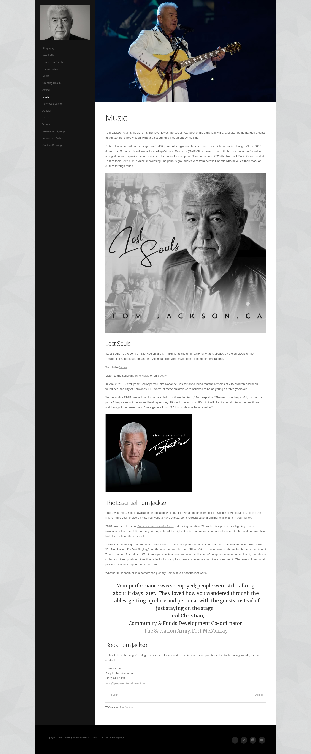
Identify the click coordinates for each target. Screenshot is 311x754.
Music (45, 96)
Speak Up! (128, 161)
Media (45, 117)
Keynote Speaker (52, 103)
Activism (47, 110)
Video (123, 367)
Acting (46, 89)
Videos (46, 124)
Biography (48, 48)
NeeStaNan (49, 55)
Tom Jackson (65, 22)
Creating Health (51, 83)
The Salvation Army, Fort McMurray (186, 631)
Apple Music (141, 375)
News (45, 76)
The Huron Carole (52, 62)
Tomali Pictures (51, 69)
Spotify (162, 375)
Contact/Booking (52, 145)
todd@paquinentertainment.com (126, 683)
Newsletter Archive (53, 138)
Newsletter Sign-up (53, 131)
